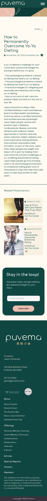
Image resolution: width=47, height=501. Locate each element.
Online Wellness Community (16, 435)
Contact (8, 467)
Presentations (10, 442)
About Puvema (10, 404)
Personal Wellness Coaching (16, 431)
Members (9, 472)
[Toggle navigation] (43, 3)
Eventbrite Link (29, 213)
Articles (8, 456)
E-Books (8, 450)
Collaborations (11, 439)
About (7, 399)
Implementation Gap (13, 420)
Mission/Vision (10, 408)
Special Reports (12, 461)
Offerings (9, 426)
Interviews (8, 446)
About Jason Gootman (14, 416)
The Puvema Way (11, 412)
